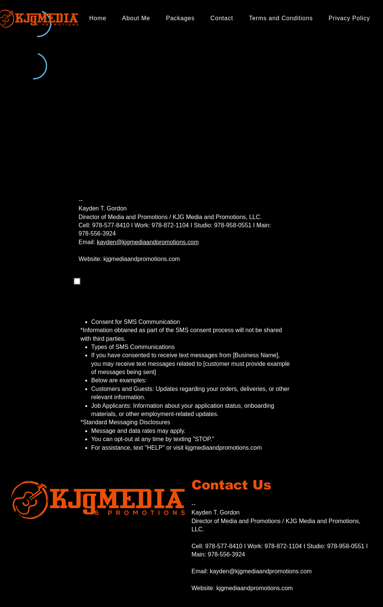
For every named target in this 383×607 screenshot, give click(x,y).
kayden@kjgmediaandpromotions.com (148, 242)
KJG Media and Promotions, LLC (216, 217)
